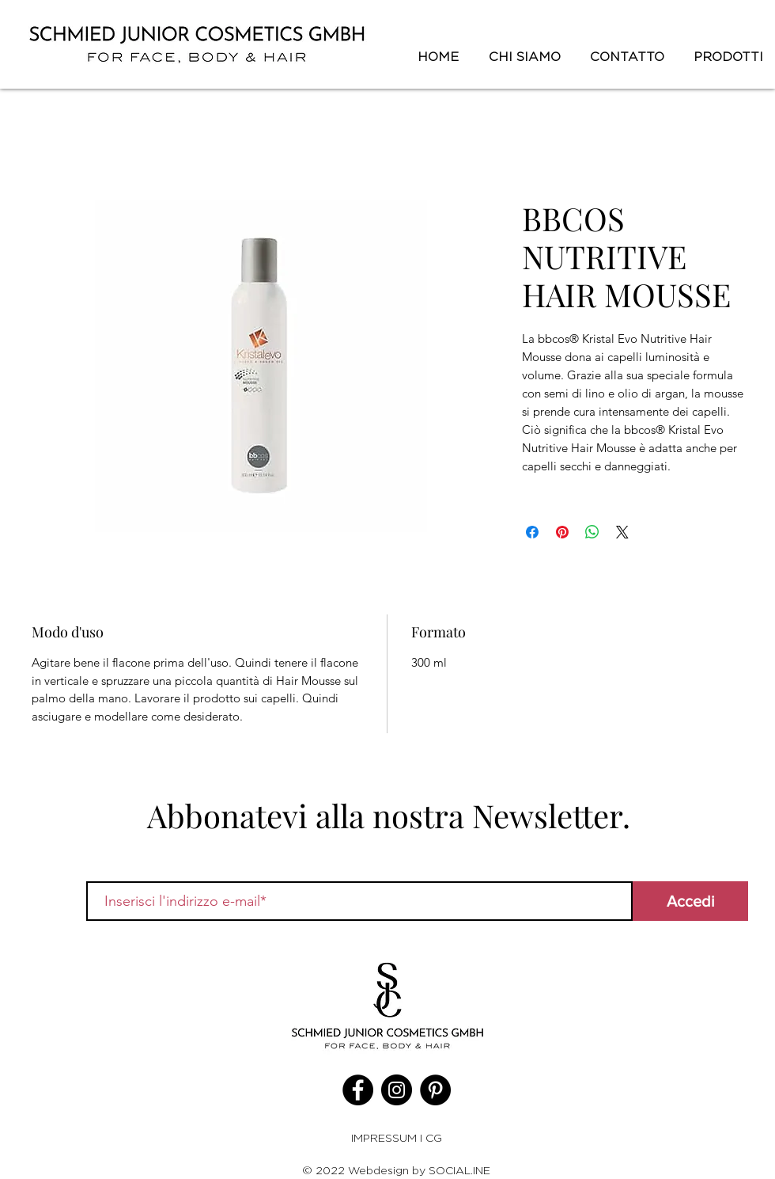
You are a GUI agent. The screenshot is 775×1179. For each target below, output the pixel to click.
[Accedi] (690, 901)
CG (433, 1137)
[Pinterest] (435, 1089)
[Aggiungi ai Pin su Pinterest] (562, 532)
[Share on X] (622, 532)
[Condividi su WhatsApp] (592, 532)
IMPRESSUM (385, 1137)
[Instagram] (396, 1089)
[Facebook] (357, 1089)
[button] (725, 57)
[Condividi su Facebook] (532, 532)
